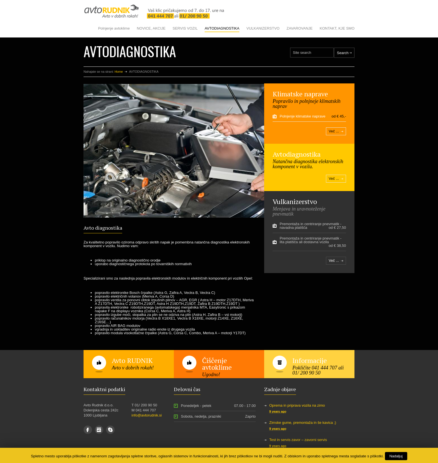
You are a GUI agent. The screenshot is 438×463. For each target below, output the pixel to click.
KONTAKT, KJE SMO (337, 28)
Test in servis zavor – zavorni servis (298, 440)
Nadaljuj (396, 456)
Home (119, 71)
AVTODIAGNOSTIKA (222, 28)
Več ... (334, 131)
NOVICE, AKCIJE (151, 28)
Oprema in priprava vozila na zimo (297, 405)
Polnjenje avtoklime (114, 28)
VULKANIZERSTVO (262, 28)
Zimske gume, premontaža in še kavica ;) (302, 422)
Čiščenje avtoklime (217, 364)
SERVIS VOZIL (185, 28)
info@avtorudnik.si (147, 415)
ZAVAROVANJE (299, 28)
